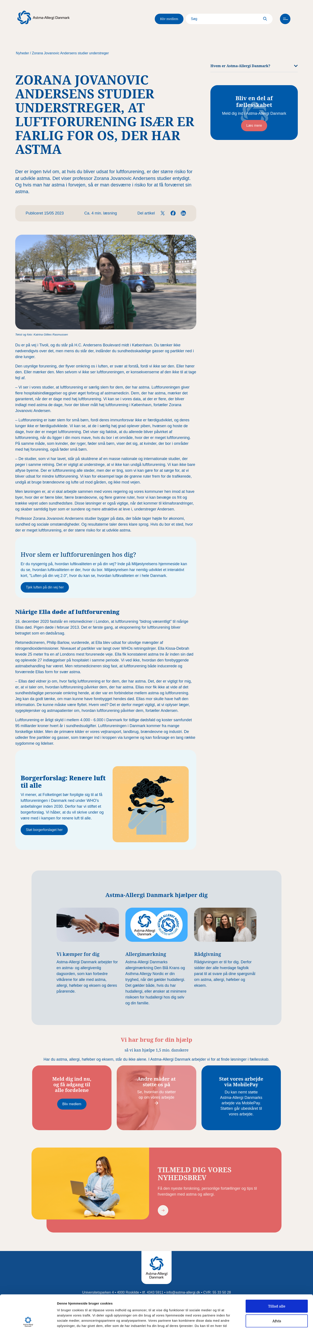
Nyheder (22, 53)
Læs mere (254, 125)
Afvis (276, 1287)
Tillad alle (276, 1272)
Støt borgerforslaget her (44, 830)
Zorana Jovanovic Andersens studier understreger (70, 53)
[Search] (229, 19)
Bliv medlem (169, 19)
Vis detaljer (226, 1320)
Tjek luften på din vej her (45, 587)
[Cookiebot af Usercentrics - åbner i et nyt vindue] (28, 1320)
